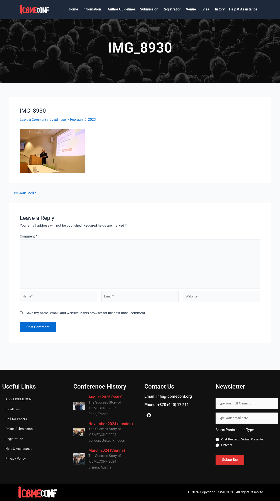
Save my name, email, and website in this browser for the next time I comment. (86, 316)
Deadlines (13, 409)
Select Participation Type (235, 430)
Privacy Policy (16, 459)
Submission (149, 9)
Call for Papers (16, 419)
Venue (191, 9)
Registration (172, 9)
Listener (226, 445)
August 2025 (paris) (105, 397)
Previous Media (24, 193)
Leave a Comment (34, 119)
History (219, 9)
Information (92, 9)
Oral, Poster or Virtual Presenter (242, 439)
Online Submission (19, 429)
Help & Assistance (243, 9)
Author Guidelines (122, 9)
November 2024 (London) (110, 423)
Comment (28, 236)
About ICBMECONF (20, 399)
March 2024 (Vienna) (106, 450)
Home (73, 9)
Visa (205, 9)
